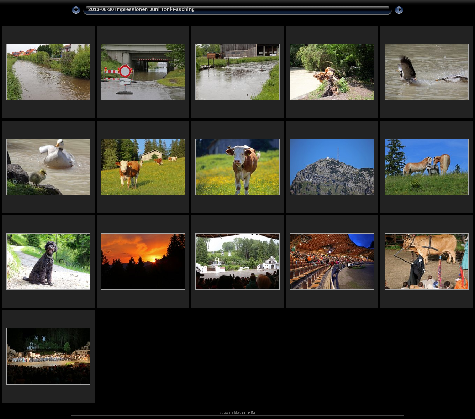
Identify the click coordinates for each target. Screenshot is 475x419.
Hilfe (251, 412)
